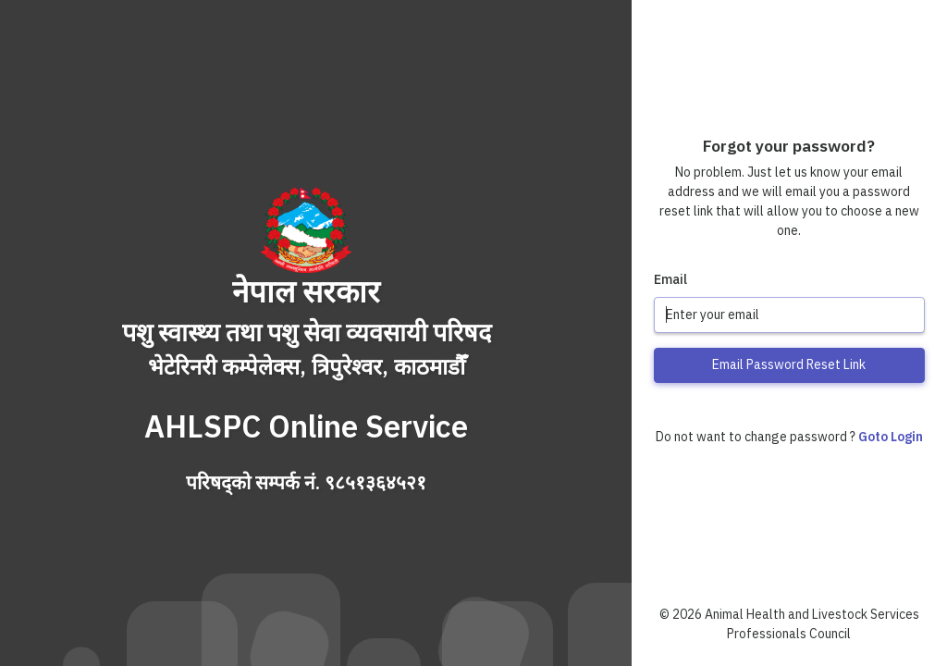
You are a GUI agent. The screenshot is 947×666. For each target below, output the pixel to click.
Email (670, 279)
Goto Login (890, 436)
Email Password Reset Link (789, 364)
